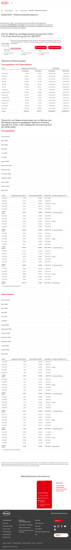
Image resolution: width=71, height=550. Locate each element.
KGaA (12, 23)
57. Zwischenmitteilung (57, 247)
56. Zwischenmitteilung (57, 230)
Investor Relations (9, 10)
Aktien (16, 10)
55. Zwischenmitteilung (57, 212)
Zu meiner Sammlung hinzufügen (8, 53)
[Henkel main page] (4, 3)
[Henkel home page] (2, 10)
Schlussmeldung (55, 282)
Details (53, 203)
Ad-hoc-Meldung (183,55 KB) (8, 50)
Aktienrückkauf (23, 10)
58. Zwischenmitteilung (57, 265)
